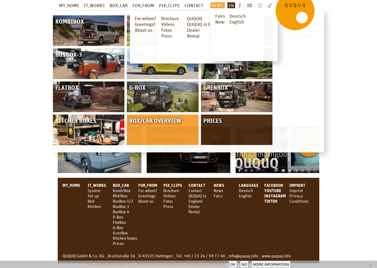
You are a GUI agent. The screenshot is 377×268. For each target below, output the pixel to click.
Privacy (296, 195)
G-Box (118, 227)
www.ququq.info (276, 255)
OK (232, 264)
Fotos (168, 201)
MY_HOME (69, 5)
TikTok (270, 201)
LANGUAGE (248, 185)
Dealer (194, 206)
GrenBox (120, 232)
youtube (272, 190)
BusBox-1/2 (123, 201)
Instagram (275, 195)
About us (146, 201)
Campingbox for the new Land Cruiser (185, 140)
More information (271, 264)
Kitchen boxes (125, 238)
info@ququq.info (243, 255)
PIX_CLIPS (169, 5)
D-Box (118, 217)
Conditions (298, 201)
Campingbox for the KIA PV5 (96, 140)
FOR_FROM (143, 5)
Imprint (297, 185)
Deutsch (246, 190)
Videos (169, 195)
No (244, 264)
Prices (118, 243)
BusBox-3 (121, 206)
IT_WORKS (94, 5)
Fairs (218, 195)
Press (168, 206)
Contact (195, 190)
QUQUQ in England (197, 198)
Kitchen (94, 206)
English (245, 195)
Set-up (93, 195)
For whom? (147, 190)
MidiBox (120, 195)
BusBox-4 (121, 211)
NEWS (217, 5)
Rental (194, 211)
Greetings (146, 195)
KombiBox (122, 190)
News (219, 185)
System (94, 190)
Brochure (171, 190)
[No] (370, 264)
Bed (91, 201)
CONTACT (194, 5)
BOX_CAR (119, 5)
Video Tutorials (267, 135)
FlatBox (119, 222)
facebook (273, 185)
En (231, 5)
